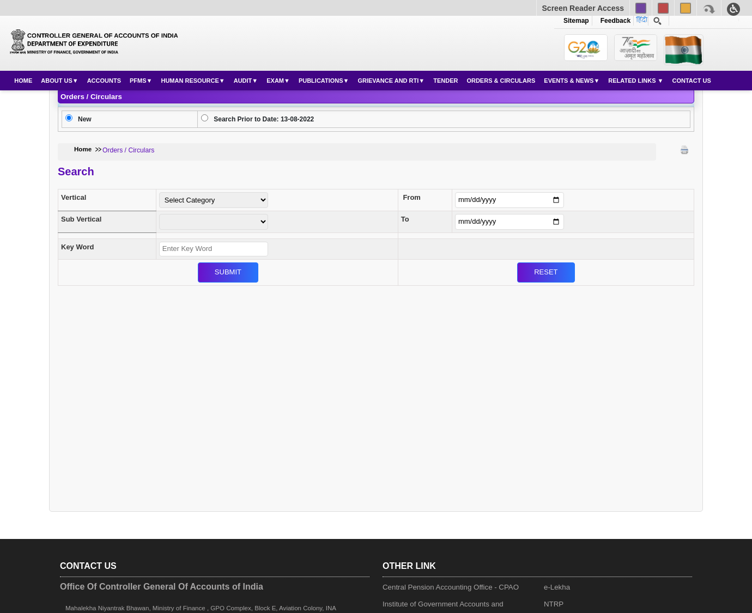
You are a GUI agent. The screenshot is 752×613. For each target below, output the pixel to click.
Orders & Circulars (500, 80)
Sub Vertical (81, 219)
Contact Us (691, 80)
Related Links (632, 80)
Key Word (77, 247)
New (85, 119)
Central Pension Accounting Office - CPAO (451, 587)
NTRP (553, 604)
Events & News (568, 80)
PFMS (138, 80)
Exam (275, 80)
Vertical (73, 197)
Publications (321, 80)
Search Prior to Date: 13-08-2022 (264, 119)
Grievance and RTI (388, 80)
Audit (243, 80)
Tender (445, 80)
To (405, 219)
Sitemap (576, 20)
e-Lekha (557, 587)
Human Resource (190, 80)
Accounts (104, 80)
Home (23, 80)
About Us (56, 80)
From (412, 197)
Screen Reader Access (583, 8)
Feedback (613, 20)
